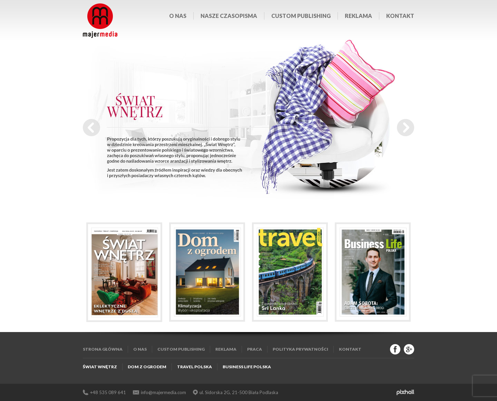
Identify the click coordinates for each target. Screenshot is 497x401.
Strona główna (103, 349)
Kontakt (400, 15)
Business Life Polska (247, 366)
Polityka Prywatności (300, 349)
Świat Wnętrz (100, 366)
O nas (177, 15)
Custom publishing (301, 15)
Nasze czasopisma (229, 15)
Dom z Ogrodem (147, 366)
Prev (91, 127)
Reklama (358, 15)
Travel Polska (194, 366)
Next (405, 127)
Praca (254, 349)
